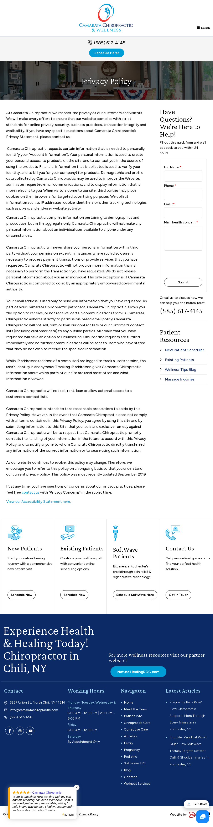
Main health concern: (181, 226)
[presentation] (188, 269)
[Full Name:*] (183, 180)
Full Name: (173, 171)
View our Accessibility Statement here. (39, 505)
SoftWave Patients (126, 557)
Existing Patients (71, 556)
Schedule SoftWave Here (135, 599)
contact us (31, 496)
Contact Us (180, 552)
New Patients (25, 552)
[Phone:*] (183, 198)
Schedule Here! (106, 57)
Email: (169, 208)
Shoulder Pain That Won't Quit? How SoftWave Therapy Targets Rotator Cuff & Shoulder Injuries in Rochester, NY (189, 754)
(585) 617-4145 (109, 47)
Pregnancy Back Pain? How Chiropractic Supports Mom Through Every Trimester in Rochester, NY (187, 719)
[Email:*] (183, 217)
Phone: (170, 190)
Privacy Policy (89, 818)
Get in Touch (178, 599)
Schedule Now (21, 599)
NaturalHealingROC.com (137, 675)
